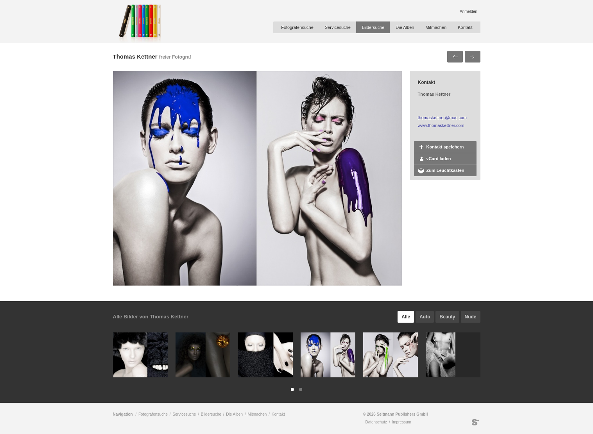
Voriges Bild (455, 57)
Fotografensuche (297, 27)
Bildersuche (373, 27)
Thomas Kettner (135, 56)
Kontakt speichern (445, 147)
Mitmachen (435, 27)
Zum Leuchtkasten (445, 170)
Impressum (401, 422)
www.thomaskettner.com (441, 125)
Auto (424, 317)
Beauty (447, 317)
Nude (471, 317)
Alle (405, 317)
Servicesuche (338, 27)
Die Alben (405, 27)
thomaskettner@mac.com (442, 117)
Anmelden (468, 11)
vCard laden (438, 158)
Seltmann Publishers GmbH (475, 422)
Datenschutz (376, 422)
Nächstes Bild (472, 57)
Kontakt (465, 27)
